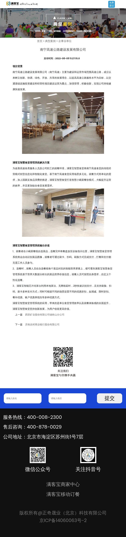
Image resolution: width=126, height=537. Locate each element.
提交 (110, 398)
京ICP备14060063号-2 (63, 520)
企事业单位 (65, 41)
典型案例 (50, 41)
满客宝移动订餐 (63, 494)
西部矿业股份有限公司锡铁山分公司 (44, 314)
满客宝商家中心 (63, 484)
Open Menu (122, 4)
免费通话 (111, 4)
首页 (39, 41)
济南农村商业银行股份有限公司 (42, 324)
